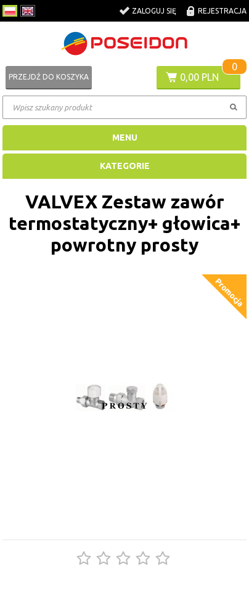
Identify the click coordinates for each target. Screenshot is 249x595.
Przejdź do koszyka (49, 77)
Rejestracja (222, 11)
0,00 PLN (199, 77)
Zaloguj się (154, 11)
